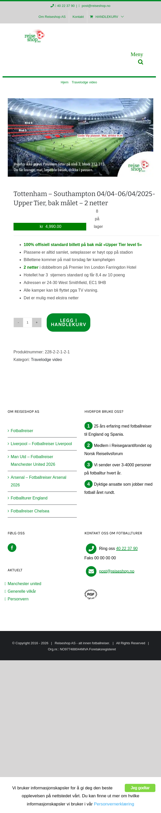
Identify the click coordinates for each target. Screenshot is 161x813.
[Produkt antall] (27, 322)
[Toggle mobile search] (140, 61)
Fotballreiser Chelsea (30, 511)
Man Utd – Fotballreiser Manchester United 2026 (33, 461)
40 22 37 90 (66, 6)
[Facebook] (12, 547)
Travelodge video (46, 359)
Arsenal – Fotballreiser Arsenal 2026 (38, 481)
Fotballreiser (22, 431)
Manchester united (24, 584)
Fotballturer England (29, 498)
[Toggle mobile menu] (137, 54)
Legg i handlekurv (68, 322)
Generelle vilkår (22, 591)
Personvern (18, 599)
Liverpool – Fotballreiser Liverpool (41, 444)
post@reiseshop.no (95, 6)
